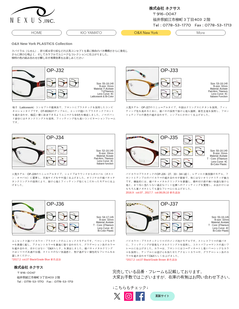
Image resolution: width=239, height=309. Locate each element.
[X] (117, 296)
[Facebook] (140, 296)
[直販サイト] (162, 296)
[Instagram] (128, 296)
